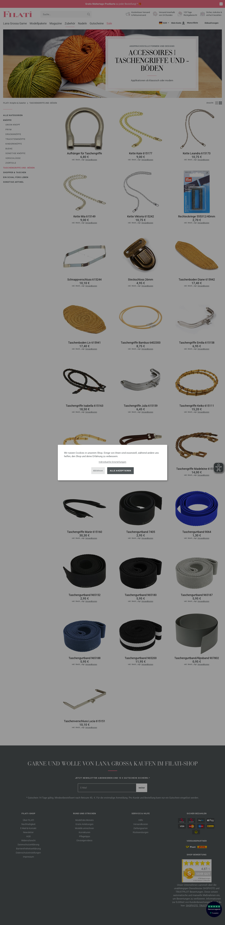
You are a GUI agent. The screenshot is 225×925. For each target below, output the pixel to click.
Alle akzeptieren (120, 470)
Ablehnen (98, 470)
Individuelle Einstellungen (112, 462)
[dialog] (112, 462)
